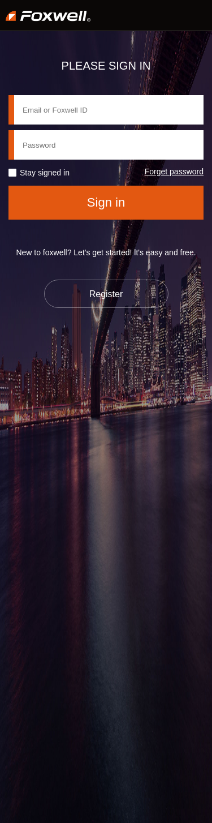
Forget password (174, 171)
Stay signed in (45, 172)
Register (106, 294)
